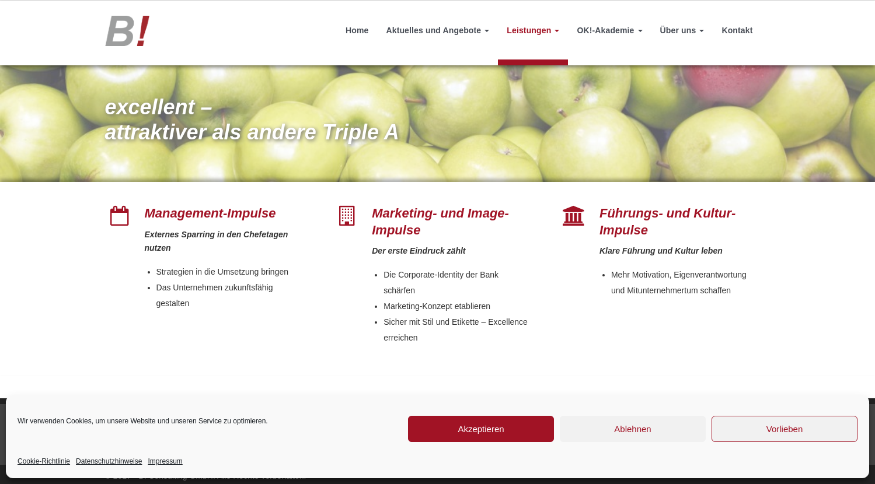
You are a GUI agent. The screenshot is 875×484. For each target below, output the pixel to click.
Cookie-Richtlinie (44, 461)
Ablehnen (632, 429)
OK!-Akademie (609, 30)
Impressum (165, 461)
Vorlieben (784, 429)
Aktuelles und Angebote (437, 30)
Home (357, 30)
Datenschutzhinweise (109, 461)
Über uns (682, 30)
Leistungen (533, 30)
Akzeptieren (481, 429)
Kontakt (736, 30)
